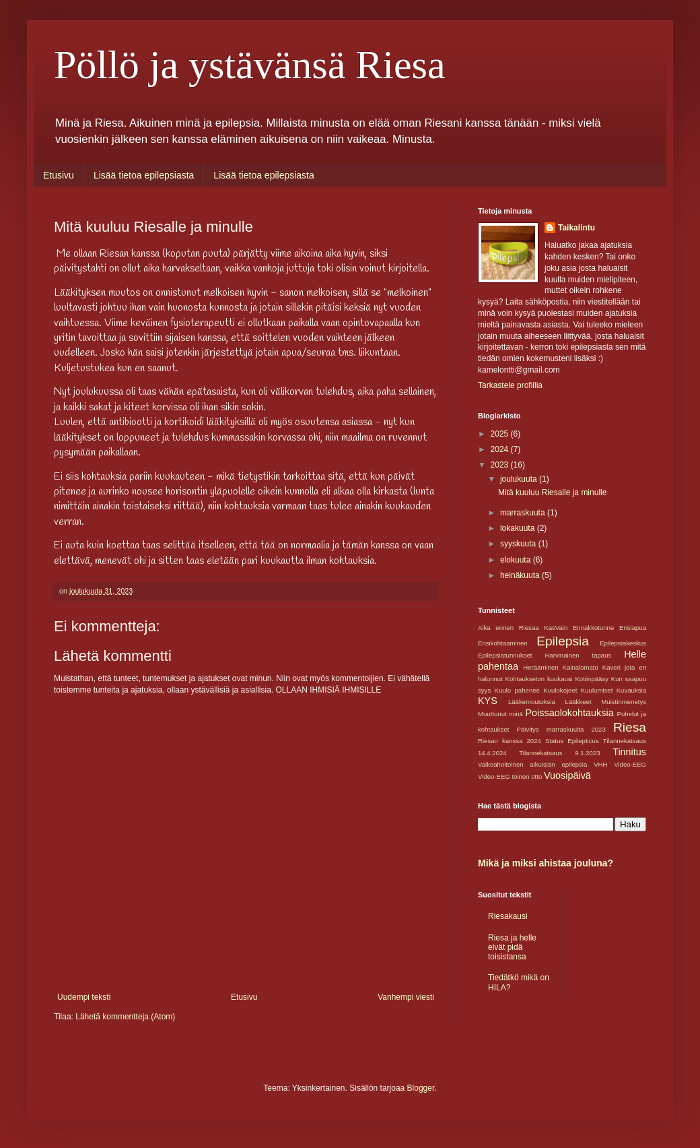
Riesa (629, 727)
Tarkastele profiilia (510, 385)
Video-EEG (630, 764)
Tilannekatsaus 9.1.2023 (559, 753)
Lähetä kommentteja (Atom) (125, 1016)
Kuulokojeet (560, 690)
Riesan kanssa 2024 (509, 740)
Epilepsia (562, 641)
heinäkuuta (521, 575)
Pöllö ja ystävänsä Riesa (250, 64)
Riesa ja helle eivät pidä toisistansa (512, 947)
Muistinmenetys (623, 701)
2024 (501, 449)
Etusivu (58, 175)
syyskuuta (519, 543)
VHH (600, 764)
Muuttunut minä (500, 714)
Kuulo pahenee (517, 690)
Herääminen (540, 667)
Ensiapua (632, 627)
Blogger (421, 1088)
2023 (501, 465)
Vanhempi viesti (406, 997)
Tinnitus (629, 751)
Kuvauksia (631, 690)
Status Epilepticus (572, 740)
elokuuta (516, 560)
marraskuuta (523, 512)
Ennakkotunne (593, 627)
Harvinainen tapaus (578, 655)
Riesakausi (508, 916)
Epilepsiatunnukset (505, 655)
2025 (501, 434)
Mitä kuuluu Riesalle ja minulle (552, 492)
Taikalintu (576, 227)
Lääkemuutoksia (531, 701)
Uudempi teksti (83, 997)
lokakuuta (518, 528)
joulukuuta (519, 479)
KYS (487, 700)
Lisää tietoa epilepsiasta (144, 175)
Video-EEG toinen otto (510, 776)
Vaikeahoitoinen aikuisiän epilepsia (532, 764)
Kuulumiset (596, 690)
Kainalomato (580, 667)
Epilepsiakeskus (623, 643)
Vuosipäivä (567, 775)
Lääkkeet (578, 701)
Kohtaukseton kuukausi (539, 678)
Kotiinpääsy (591, 678)
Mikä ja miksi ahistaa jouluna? (545, 863)
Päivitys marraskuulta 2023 (561, 729)
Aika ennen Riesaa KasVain (522, 627)
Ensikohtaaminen (503, 643)
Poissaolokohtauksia (569, 712)
